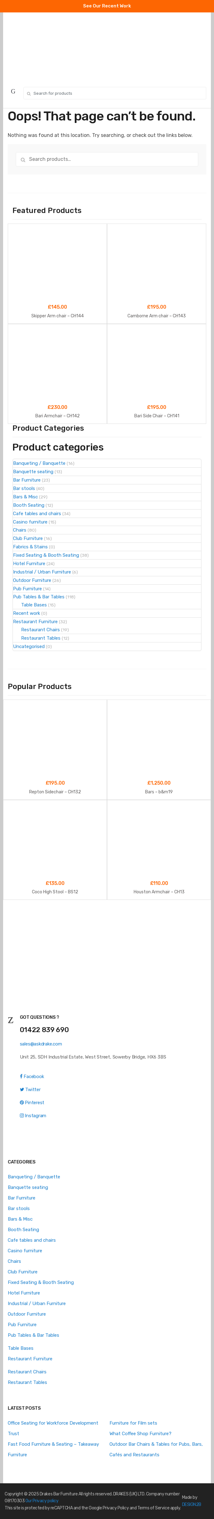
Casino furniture (30, 522)
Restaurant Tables (40, 638)
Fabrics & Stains (30, 547)
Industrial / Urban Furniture (42, 572)
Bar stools (24, 488)
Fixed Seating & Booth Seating (46, 555)
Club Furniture (28, 538)
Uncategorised (29, 646)
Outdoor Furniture (32, 580)
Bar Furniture (27, 480)
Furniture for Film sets (133, 1423)
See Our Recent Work (107, 6)
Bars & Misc (25, 497)
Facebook (32, 1076)
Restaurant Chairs (40, 630)
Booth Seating (28, 505)
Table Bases (34, 605)
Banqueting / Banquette (39, 463)
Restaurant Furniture (35, 621)
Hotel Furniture (29, 563)
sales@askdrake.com (41, 1044)
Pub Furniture (27, 589)
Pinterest (32, 1102)
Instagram (33, 1115)
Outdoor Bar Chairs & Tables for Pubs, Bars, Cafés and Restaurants (156, 1449)
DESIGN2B (191, 1504)
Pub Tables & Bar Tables (39, 597)
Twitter (30, 1089)
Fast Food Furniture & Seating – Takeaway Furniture (53, 1449)
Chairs (19, 530)
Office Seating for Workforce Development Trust (53, 1428)
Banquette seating (33, 471)
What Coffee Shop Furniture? (140, 1433)
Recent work (26, 613)
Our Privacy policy (41, 1500)
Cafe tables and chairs (37, 513)
